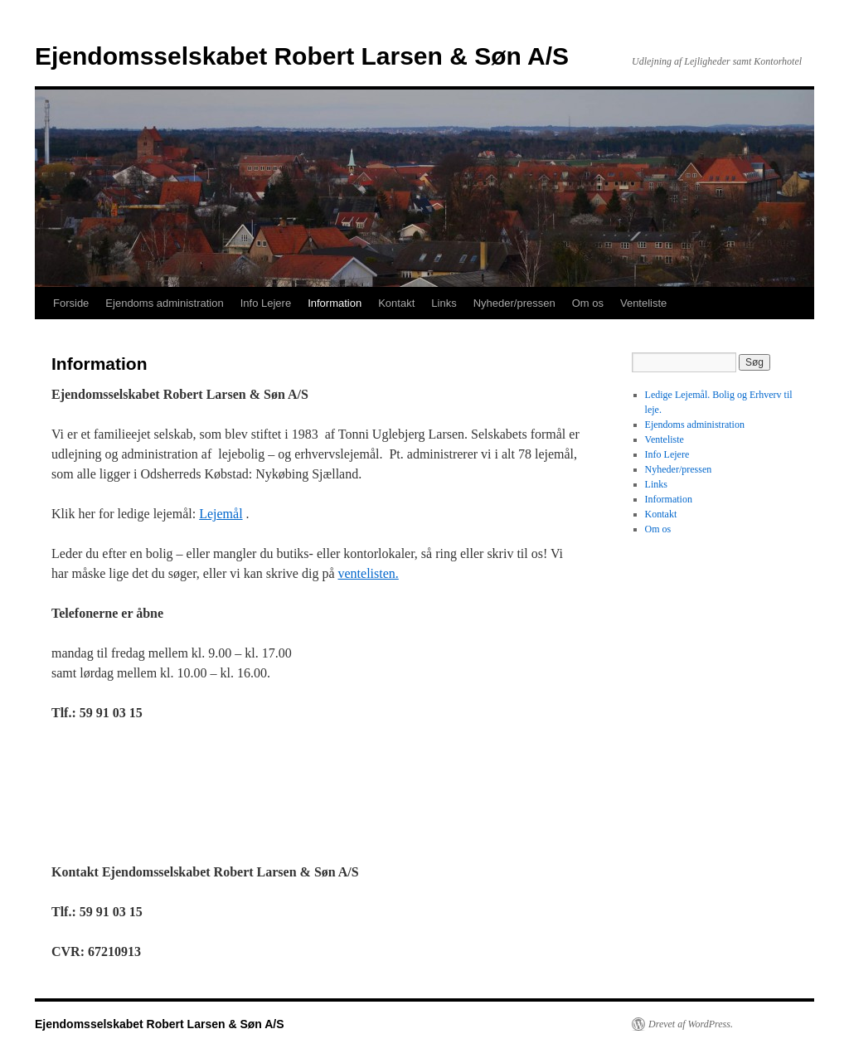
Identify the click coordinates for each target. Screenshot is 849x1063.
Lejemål (220, 514)
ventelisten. (367, 573)
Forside (71, 303)
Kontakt (396, 303)
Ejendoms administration (164, 303)
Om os (588, 303)
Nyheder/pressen (514, 303)
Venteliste (643, 303)
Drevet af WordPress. (690, 1024)
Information (334, 303)
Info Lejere (265, 303)
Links (443, 303)
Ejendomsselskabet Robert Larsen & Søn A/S (302, 56)
